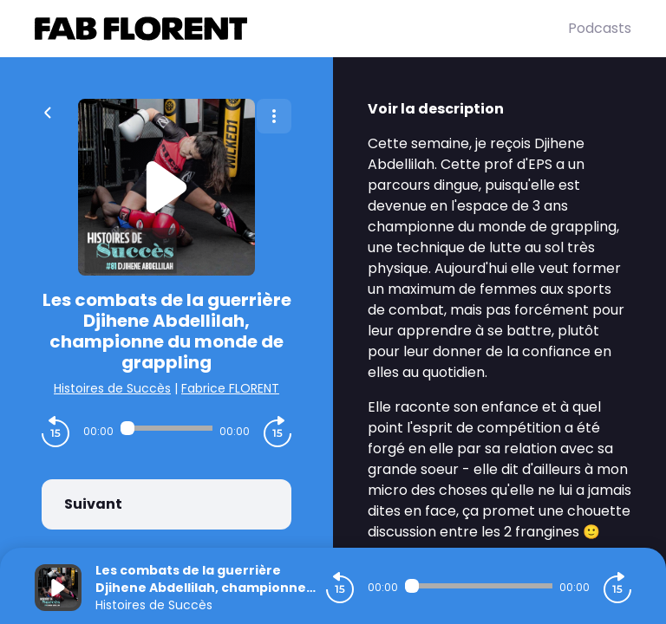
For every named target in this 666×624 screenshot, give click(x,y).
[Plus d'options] (274, 116)
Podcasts (599, 28)
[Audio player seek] (166, 428)
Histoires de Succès (112, 388)
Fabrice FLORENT (230, 388)
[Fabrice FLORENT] (301, 28)
